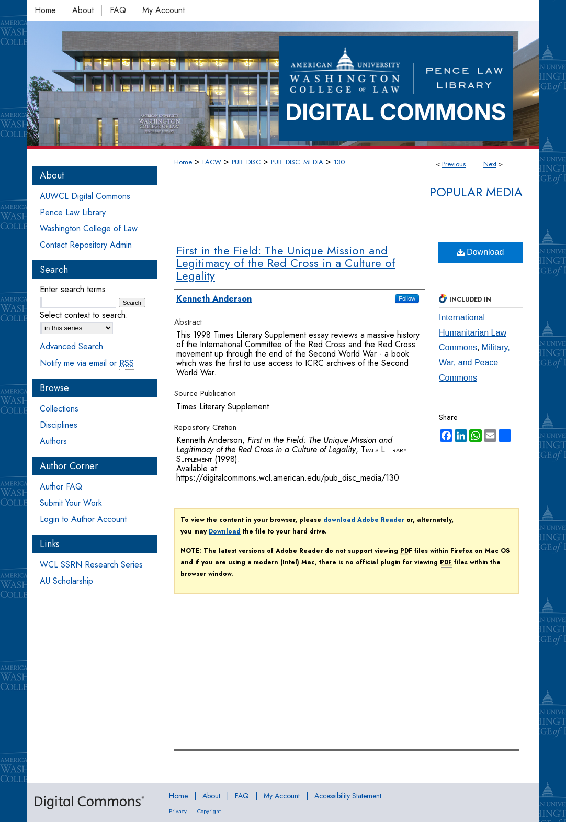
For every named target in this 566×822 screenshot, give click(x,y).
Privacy (178, 811)
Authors (53, 441)
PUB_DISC (246, 162)
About (211, 796)
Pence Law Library (73, 212)
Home (183, 162)
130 (339, 162)
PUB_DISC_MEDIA (297, 162)
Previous (454, 164)
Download (480, 252)
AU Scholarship (66, 581)
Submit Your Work (71, 503)
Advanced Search (71, 346)
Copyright (209, 811)
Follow (407, 298)
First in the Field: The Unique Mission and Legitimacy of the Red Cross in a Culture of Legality (285, 263)
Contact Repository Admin (86, 245)
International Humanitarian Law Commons (472, 332)
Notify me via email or (87, 363)
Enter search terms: (74, 289)
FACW (211, 162)
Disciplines (58, 425)
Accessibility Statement (347, 796)
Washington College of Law (89, 229)
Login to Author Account (83, 519)
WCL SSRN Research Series (91, 565)
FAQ (242, 796)
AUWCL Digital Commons (85, 196)
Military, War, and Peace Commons (474, 362)
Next (489, 164)
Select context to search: (84, 315)
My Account (282, 796)
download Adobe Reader (363, 520)
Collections (59, 409)
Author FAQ (61, 487)
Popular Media (476, 192)
